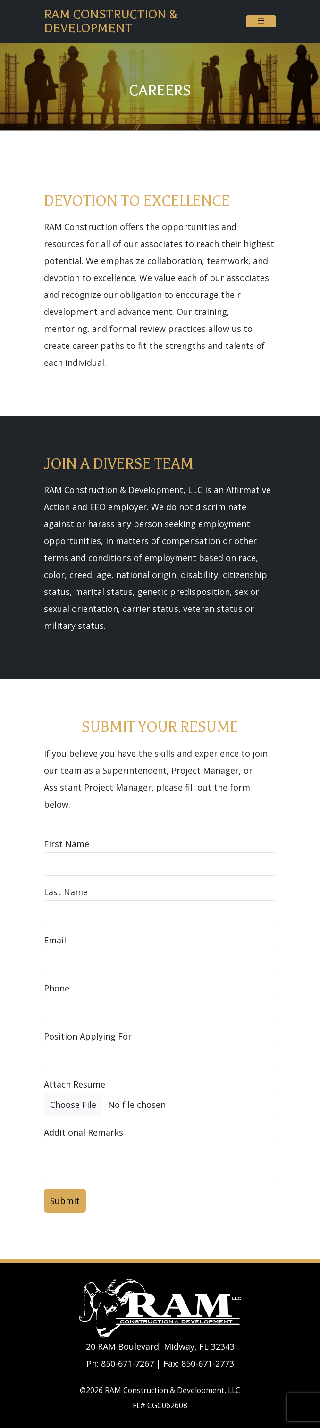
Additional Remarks (83, 1132)
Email (55, 940)
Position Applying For (88, 1036)
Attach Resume (74, 1084)
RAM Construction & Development (110, 21)
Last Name (66, 892)
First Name (66, 844)
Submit (65, 1200)
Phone (56, 988)
